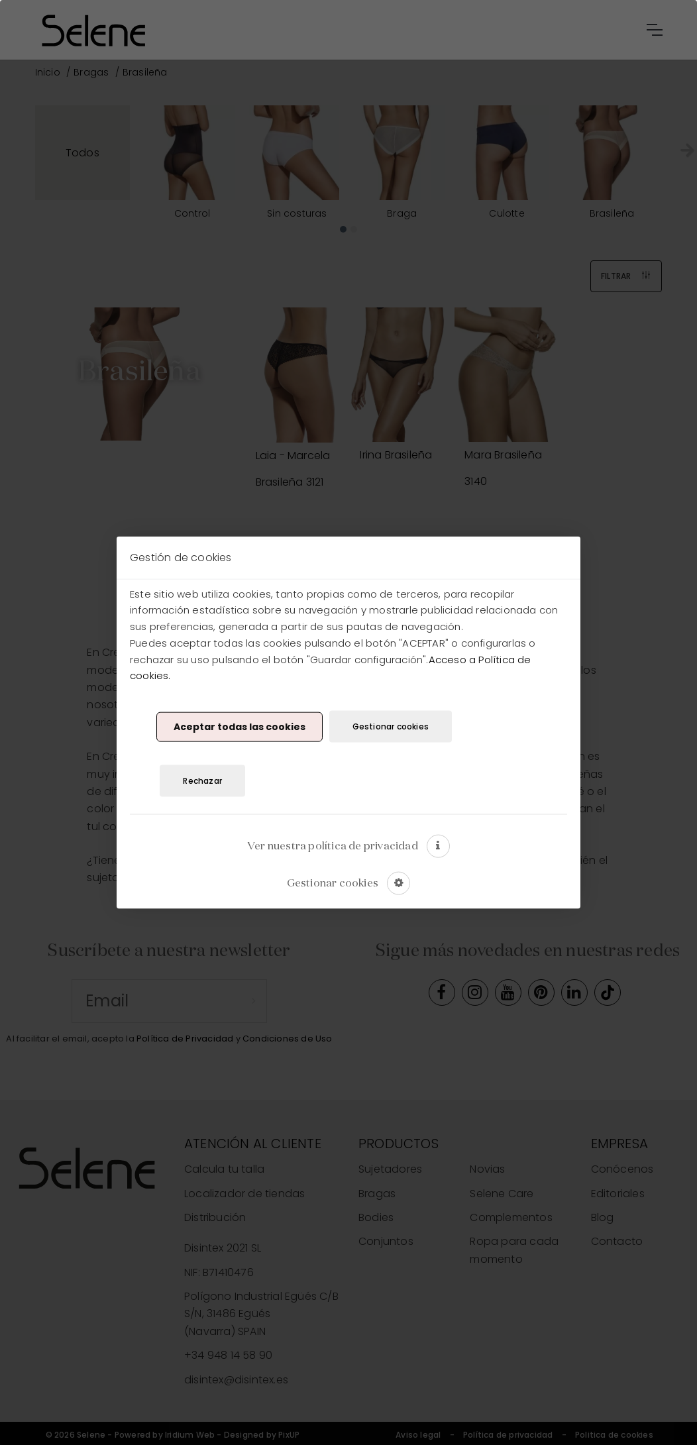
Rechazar (202, 780)
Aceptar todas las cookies (239, 726)
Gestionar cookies (390, 726)
